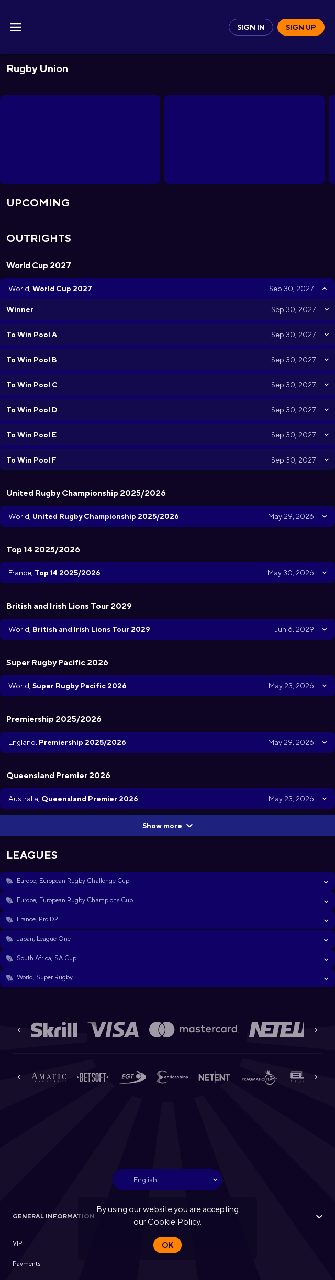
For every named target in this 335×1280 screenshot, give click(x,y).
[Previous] (19, 1029)
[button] (167, 881)
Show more (167, 826)
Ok (167, 1245)
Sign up (301, 27)
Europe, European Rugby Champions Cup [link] (75, 900)
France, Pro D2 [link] (37, 919)
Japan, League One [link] (44, 938)
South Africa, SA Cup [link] (46, 958)
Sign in (251, 27)
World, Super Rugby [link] (45, 977)
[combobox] (167, 1179)
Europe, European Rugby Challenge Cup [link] (73, 880)
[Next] (316, 1029)
